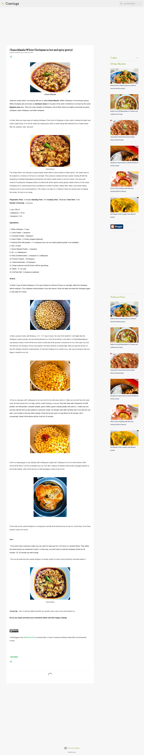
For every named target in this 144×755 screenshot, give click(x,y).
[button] (11, 57)
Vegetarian (14, 657)
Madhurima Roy (29, 637)
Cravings (12, 3)
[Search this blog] (131, 3)
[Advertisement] (50, 700)
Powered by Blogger (72, 748)
